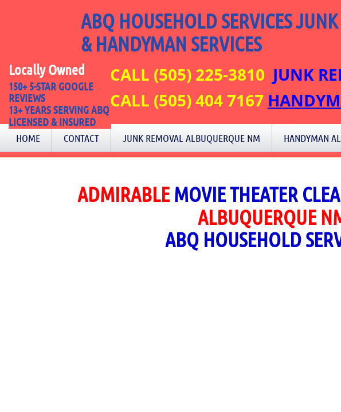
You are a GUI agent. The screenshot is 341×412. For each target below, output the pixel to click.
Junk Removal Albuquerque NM (191, 138)
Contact (81, 138)
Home (28, 138)
